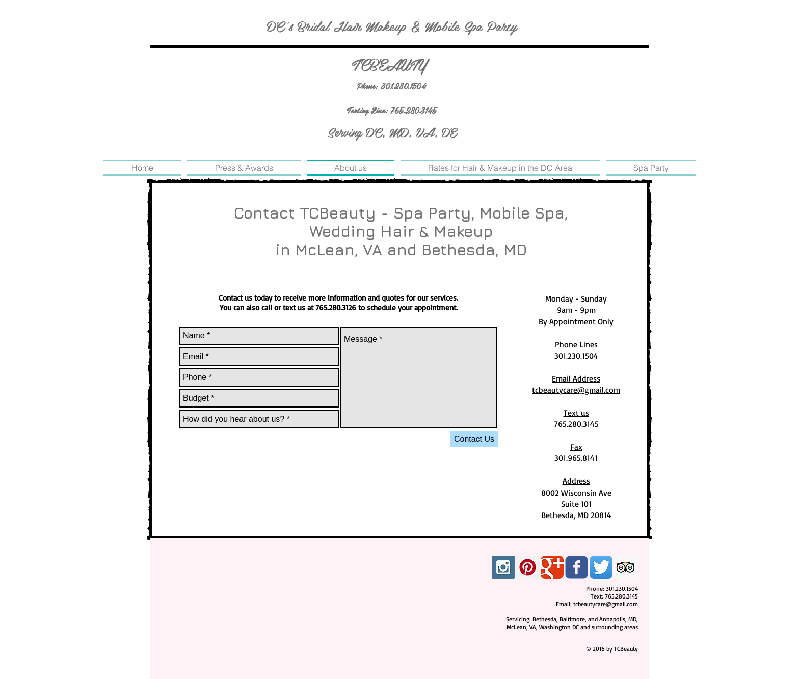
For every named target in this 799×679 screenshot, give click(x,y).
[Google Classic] (552, 567)
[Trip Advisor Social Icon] (625, 567)
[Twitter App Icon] (601, 567)
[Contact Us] (474, 439)
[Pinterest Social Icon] (527, 567)
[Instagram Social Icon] (503, 567)
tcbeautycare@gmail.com (605, 604)
